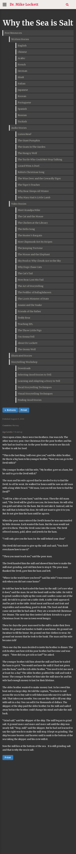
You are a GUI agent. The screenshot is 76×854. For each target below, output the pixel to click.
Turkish (22, 121)
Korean (22, 96)
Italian (21, 83)
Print (24, 410)
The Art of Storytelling (30, 286)
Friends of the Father (29, 311)
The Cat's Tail (25, 273)
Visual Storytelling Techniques (35, 393)
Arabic (21, 58)
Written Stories (20, 39)
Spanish (22, 108)
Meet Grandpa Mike (29, 210)
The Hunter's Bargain (30, 235)
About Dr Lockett (27, 343)
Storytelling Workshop (24, 362)
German (22, 70)
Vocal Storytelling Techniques (35, 387)
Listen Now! (24, 134)
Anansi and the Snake (30, 305)
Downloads (24, 368)
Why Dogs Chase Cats (30, 267)
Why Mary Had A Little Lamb (34, 197)
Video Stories (18, 203)
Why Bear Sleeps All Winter (33, 191)
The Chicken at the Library (33, 222)
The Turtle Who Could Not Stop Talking (40, 159)
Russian (22, 115)
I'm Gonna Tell (26, 336)
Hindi (21, 77)
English (22, 45)
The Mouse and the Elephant (34, 254)
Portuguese (24, 102)
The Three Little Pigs (30, 330)
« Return (10, 410)
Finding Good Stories (30, 400)
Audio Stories (19, 127)
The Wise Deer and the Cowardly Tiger (39, 178)
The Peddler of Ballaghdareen (34, 292)
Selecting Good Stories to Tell (34, 374)
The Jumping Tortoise (30, 248)
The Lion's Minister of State (33, 298)
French (22, 64)
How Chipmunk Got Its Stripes (35, 241)
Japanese (23, 89)
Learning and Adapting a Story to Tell (39, 381)
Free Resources (13, 32)
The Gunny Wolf (27, 349)
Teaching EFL (25, 324)
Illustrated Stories (21, 355)
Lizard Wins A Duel (28, 165)
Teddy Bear (24, 317)
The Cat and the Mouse (30, 216)
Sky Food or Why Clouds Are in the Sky (39, 260)
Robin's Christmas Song (31, 172)
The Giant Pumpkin (29, 140)
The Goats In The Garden (31, 146)
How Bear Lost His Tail (31, 279)
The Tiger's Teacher (29, 184)
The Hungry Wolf (27, 153)
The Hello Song (26, 229)
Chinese (22, 51)
